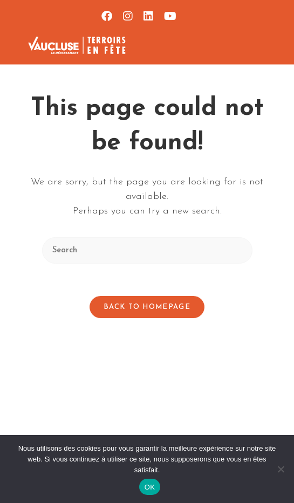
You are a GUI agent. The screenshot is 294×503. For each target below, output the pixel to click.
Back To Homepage (147, 307)
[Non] (280, 469)
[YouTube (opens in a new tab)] (167, 16)
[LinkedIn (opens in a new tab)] (148, 16)
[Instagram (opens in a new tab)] (128, 16)
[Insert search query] (147, 250)
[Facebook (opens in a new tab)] (107, 16)
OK (150, 487)
